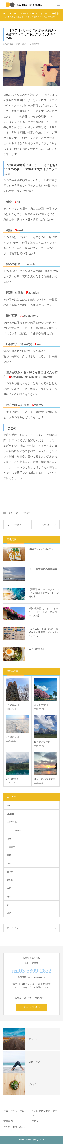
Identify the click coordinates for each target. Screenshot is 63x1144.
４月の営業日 (41, 705)
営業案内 (8, 1121)
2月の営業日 (12, 737)
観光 (9, 913)
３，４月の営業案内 (44, 779)
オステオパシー (23, 44)
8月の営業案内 (13, 778)
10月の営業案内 (37, 648)
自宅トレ (11, 888)
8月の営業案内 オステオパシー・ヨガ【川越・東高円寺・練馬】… (43, 612)
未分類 (10, 880)
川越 (9, 855)
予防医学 (35, 44)
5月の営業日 (12, 705)
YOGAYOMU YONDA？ (41, 549)
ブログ (35, 1121)
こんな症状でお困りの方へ (44, 1113)
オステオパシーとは (14, 1111)
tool (8, 805)
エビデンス (12, 822)
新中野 (10, 872)
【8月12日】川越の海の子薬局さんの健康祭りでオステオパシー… (44, 632)
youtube (10, 814)
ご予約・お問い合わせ (32, 1007)
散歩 (9, 863)
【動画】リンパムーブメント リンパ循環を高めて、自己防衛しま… (44, 593)
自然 (9, 896)
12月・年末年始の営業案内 (43, 569)
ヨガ (9, 838)
